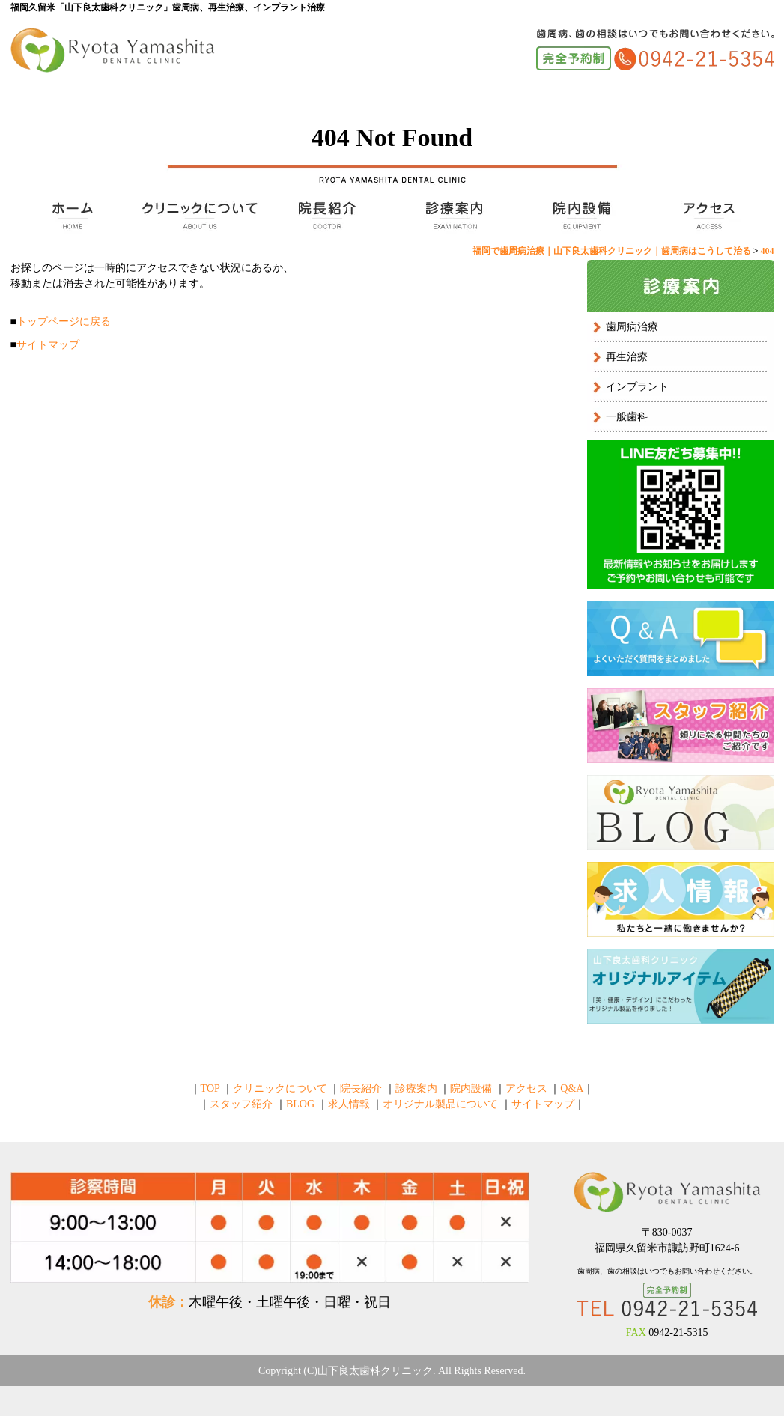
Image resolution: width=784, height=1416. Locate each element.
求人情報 (349, 1104)
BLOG (300, 1104)
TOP (70, 215)
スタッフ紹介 (241, 1104)
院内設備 (579, 215)
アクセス (706, 215)
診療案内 (452, 215)
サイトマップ (47, 344)
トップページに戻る (63, 321)
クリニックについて (197, 215)
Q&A (571, 1088)
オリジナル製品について (440, 1104)
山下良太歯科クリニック (375, 1370)
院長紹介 (325, 215)
